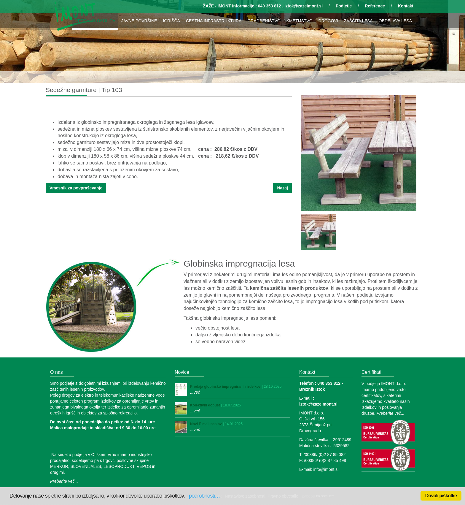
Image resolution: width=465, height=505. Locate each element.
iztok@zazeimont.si (303, 6)
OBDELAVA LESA (395, 20)
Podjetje (344, 6)
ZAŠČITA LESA (358, 20)
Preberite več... (64, 481)
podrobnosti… (204, 496)
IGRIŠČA (171, 20)
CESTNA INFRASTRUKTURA (213, 20)
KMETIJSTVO (299, 20)
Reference (375, 6)
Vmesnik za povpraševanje (76, 188)
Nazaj (282, 188)
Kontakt (405, 6)
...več (195, 392)
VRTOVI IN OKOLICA (95, 20)
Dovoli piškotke (441, 495)
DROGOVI (328, 20)
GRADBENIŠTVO (263, 20)
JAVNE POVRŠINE (139, 20)
